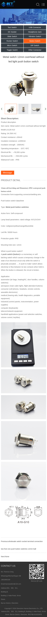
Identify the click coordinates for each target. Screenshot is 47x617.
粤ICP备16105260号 (35, 614)
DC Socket (12, 33)
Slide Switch (12, 37)
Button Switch (34, 42)
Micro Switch (12, 46)
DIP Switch (35, 46)
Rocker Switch (12, 42)
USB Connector (35, 28)
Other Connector (34, 51)
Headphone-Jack (34, 33)
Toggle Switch (12, 51)
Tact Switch (12, 28)
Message (7, 173)
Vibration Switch (35, 37)
